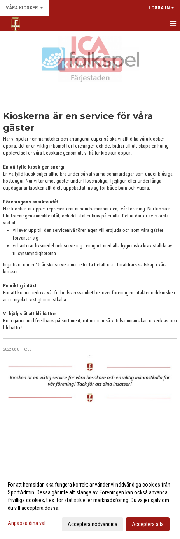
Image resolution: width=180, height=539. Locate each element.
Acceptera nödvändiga (92, 524)
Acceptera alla (148, 524)
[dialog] (90, 504)
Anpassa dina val (26, 523)
